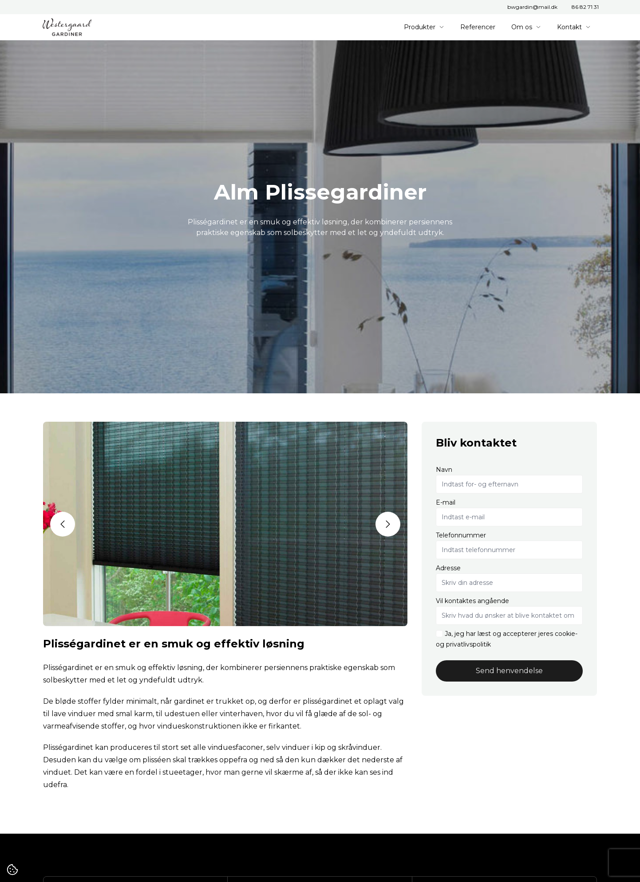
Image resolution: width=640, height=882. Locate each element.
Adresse (448, 568)
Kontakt (574, 27)
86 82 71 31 (585, 7)
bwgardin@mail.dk (532, 7)
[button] (62, 524)
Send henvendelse (509, 670)
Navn (444, 470)
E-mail (445, 502)
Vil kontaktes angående (472, 601)
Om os (526, 27)
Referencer (477, 27)
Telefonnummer (461, 535)
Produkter (424, 27)
